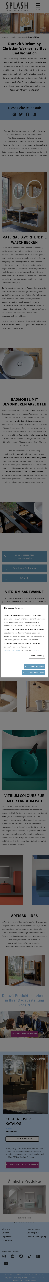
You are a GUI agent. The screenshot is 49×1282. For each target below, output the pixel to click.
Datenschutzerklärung (12, 650)
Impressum (35, 650)
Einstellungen (36, 656)
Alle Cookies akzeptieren (33, 672)
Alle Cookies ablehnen (34, 666)
